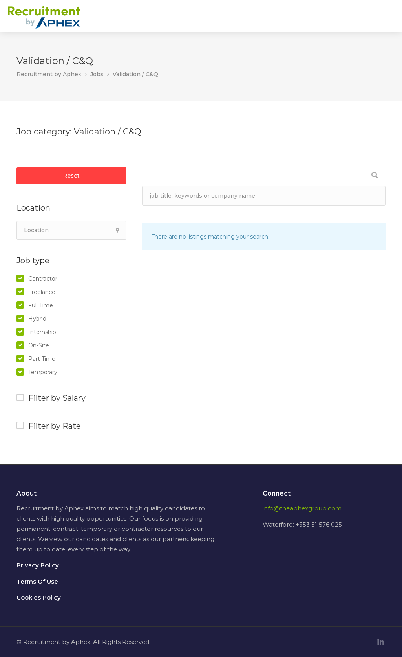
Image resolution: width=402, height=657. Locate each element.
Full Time (40, 305)
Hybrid (37, 318)
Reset (71, 175)
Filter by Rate (54, 426)
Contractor (42, 278)
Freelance (41, 291)
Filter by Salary (57, 398)
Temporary (42, 372)
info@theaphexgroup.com (302, 508)
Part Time (41, 358)
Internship (42, 332)
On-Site (38, 345)
